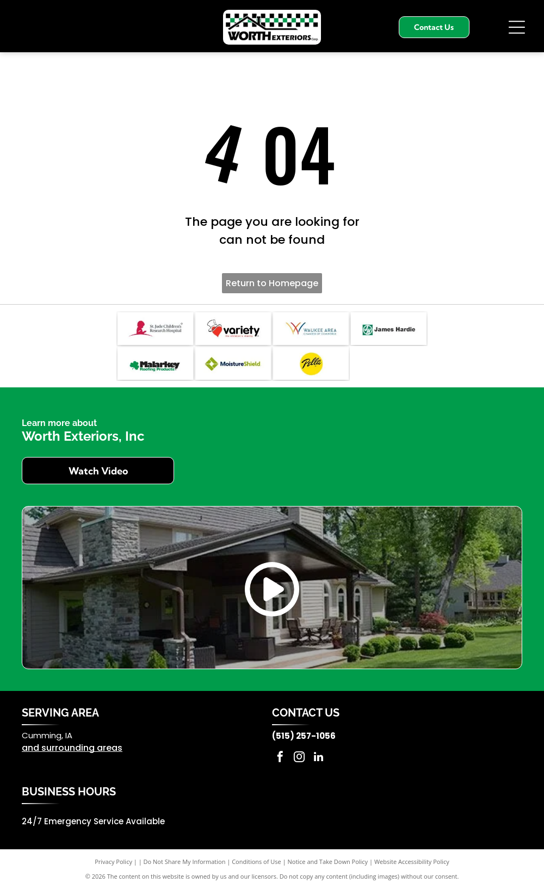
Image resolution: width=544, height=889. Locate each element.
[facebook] (280, 758)
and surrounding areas (72, 748)
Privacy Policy (113, 861)
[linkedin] (318, 758)
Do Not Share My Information (185, 861)
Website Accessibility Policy (411, 861)
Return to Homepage (272, 283)
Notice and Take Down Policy (328, 861)
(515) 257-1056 (304, 736)
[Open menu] (517, 27)
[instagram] (299, 758)
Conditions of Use (256, 861)
